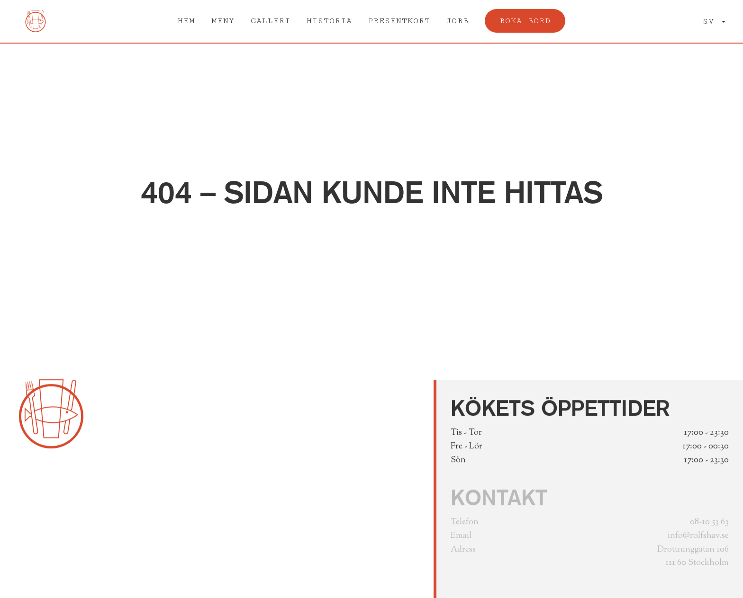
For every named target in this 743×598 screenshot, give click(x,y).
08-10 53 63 (709, 524)
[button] (714, 21)
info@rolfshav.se (698, 538)
